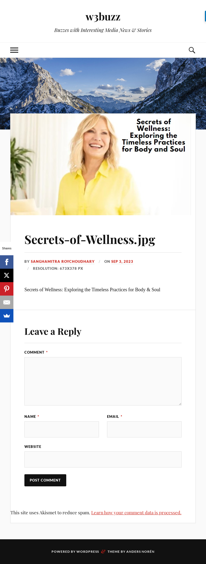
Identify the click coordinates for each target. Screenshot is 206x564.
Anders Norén (140, 551)
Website (32, 446)
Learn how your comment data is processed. (136, 512)
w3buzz (103, 16)
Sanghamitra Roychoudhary (63, 261)
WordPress (87, 551)
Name (31, 416)
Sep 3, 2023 (122, 261)
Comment (36, 352)
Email (114, 416)
